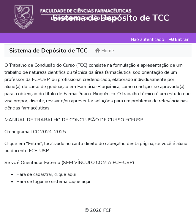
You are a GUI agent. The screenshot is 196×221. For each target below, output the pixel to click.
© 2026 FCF (98, 210)
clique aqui (65, 174)
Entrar (179, 39)
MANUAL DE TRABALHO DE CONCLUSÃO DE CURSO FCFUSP (73, 120)
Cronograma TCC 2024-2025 (35, 131)
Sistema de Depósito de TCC (48, 51)
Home (104, 50)
